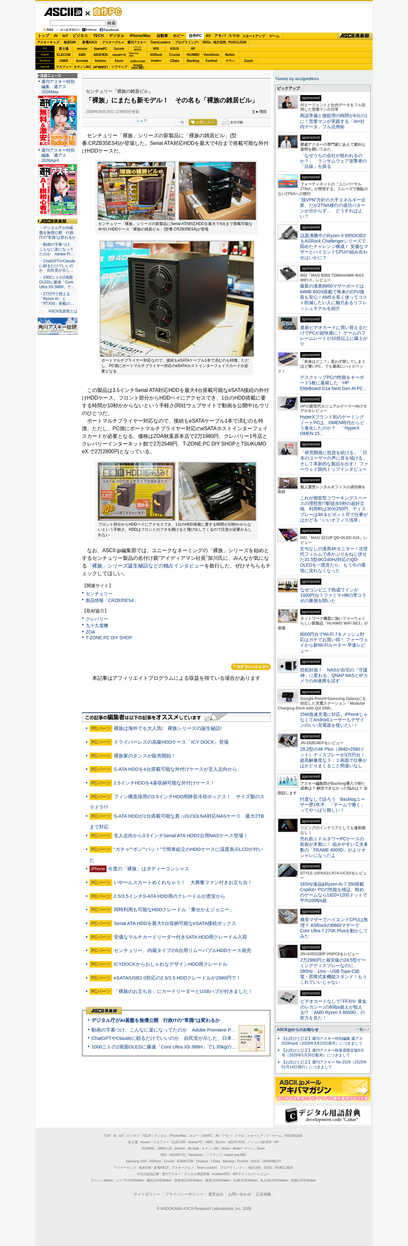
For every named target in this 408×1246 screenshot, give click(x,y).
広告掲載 (263, 1194)
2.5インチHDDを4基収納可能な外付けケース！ (164, 782)
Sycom (119, 48)
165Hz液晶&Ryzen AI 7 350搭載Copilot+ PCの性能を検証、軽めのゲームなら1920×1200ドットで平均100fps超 (333, 892)
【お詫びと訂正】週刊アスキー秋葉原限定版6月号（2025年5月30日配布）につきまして (322, 1052)
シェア (141, 121)
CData (174, 61)
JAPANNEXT (100, 66)
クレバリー (97, 618)
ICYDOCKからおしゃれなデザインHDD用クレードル (171, 964)
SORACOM (185, 1161)
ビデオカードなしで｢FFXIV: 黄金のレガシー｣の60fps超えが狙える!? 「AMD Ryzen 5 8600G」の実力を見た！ (333, 1009)
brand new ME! (235, 1155)
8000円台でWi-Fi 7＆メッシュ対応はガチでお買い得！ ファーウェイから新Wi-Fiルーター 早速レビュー (334, 642)
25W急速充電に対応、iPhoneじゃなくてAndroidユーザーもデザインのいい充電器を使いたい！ (334, 720)
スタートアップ (253, 36)
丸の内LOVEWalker (274, 1180)
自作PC (105, 11)
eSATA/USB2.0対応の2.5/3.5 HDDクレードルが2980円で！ (177, 977)
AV (208, 36)
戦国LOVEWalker (303, 1180)
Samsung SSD (136, 1161)
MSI (156, 48)
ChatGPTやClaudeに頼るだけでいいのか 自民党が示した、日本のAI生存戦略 (175, 1038)
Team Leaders (207, 1167)
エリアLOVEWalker (130, 1180)
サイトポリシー (147, 1194)
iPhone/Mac (140, 36)
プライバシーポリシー (184, 1194)
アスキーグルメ (113, 42)
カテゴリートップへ (251, 667)
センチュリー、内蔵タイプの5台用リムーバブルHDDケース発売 (182, 950)
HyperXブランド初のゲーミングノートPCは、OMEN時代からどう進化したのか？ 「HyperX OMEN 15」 (332, 425)
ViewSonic (212, 54)
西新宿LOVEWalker (188, 1180)
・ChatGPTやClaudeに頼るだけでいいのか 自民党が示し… (57, 266)
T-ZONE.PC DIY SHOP (109, 637)
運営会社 (215, 1194)
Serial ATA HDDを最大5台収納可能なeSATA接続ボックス (175, 923)
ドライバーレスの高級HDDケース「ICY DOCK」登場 (171, 742)
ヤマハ (230, 61)
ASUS (174, 48)
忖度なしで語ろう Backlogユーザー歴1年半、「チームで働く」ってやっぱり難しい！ (332, 805)
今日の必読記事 (148, 1174)
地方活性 (219, 42)
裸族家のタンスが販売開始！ (145, 755)
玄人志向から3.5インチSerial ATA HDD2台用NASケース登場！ (181, 835)
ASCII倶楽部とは (62, 311)
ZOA (90, 631)
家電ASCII (89, 42)
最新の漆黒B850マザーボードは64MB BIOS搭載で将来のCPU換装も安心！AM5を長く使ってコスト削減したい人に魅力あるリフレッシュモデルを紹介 (333, 297)
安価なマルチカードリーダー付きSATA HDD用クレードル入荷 (180, 937)
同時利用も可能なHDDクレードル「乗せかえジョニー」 (174, 909)
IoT (65, 36)
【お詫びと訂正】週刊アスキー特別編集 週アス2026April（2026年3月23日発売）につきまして (322, 1041)
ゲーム (274, 36)
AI (56, 36)
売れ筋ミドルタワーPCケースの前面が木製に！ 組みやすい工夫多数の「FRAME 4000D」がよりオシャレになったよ (334, 847)
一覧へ (361, 1029)
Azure (119, 61)
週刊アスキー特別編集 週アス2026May (58, 86)
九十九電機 (97, 625)
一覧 (180, 122)
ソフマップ (119, 67)
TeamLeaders (160, 42)
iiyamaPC (100, 48)
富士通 (64, 48)
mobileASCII (221, 1174)
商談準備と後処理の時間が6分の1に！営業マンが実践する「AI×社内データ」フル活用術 (334, 121)
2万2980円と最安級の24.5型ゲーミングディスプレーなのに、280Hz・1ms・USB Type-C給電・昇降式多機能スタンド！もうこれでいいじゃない (333, 971)
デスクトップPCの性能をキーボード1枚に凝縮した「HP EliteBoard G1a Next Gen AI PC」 (334, 383)
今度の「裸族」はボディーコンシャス (148, 868)
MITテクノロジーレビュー (251, 1174)
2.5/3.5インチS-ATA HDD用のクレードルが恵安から (169, 896)
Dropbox (156, 60)
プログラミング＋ (232, 1167)
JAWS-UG (164, 1148)
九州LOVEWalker (245, 1180)
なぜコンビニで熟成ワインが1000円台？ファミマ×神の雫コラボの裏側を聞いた (333, 595)
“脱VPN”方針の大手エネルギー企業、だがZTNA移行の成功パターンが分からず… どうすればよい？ (333, 208)
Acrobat (82, 61)
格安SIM (70, 42)
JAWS (63, 61)
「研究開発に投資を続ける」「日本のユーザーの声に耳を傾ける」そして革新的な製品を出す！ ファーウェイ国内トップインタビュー (334, 461)
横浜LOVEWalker (159, 1180)
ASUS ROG (100, 54)
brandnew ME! (137, 67)
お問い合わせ (239, 1194)
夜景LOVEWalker (217, 1180)
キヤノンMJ (82, 67)
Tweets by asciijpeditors (297, 78)
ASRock (156, 54)
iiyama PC (195, 1142)
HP (193, 48)
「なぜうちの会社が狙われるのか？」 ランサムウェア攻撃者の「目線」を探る (333, 161)
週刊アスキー (136, 42)
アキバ (220, 36)
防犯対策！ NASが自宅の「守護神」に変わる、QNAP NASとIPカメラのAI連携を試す (334, 675)
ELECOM (63, 54)
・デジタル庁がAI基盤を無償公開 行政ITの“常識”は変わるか (57, 233)
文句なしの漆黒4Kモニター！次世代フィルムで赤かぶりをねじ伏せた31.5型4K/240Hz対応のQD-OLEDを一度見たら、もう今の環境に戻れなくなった (334, 559)
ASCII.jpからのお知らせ (297, 1029)
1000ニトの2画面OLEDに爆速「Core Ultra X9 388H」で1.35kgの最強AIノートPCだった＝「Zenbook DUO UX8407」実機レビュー (232, 1046)
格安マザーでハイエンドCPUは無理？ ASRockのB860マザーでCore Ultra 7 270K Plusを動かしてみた (334, 928)
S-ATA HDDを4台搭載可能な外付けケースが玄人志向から (175, 769)
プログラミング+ (187, 42)
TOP (107, 1135)
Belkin (230, 54)
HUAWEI (193, 54)
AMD (82, 54)
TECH (98, 36)
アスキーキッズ (48, 42)
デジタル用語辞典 (196, 1174)
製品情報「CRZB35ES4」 (112, 600)
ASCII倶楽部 (355, 36)
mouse (82, 48)
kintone (100, 61)
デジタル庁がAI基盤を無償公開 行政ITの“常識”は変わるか (155, 1020)
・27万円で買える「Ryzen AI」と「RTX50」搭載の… (56, 299)
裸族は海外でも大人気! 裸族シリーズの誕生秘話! (168, 728)
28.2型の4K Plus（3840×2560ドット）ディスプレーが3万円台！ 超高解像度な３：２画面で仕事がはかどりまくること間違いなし (333, 757)
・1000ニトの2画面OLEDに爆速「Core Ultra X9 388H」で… (57, 282)
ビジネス (80, 36)
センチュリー (99, 593)
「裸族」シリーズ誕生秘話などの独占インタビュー (145, 565)
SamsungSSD (133, 54)
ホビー (178, 36)
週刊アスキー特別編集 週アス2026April (58, 155)
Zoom (248, 61)
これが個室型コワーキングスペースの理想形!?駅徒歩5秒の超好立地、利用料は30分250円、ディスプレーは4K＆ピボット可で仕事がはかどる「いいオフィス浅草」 (334, 508)
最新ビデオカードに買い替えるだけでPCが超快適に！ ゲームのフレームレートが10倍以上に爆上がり (334, 336)
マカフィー (64, 67)
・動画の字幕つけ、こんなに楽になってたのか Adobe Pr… (56, 249)
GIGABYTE (119, 54)
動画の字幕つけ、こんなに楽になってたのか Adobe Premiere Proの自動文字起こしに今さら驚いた (199, 1029)
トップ (43, 36)
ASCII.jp (63, 12)
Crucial (174, 54)
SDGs (206, 42)
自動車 (162, 36)
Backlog (193, 61)
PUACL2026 (238, 42)
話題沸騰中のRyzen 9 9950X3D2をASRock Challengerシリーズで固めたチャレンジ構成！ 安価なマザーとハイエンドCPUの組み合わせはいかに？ (334, 246)
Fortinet (211, 61)
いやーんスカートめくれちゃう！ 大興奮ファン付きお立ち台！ (183, 882)
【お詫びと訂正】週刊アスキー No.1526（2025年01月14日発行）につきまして (324, 1064)
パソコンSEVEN (137, 48)
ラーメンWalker (102, 1180)
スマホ (234, 36)
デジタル (116, 36)
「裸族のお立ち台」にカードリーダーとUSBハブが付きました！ (183, 991)
